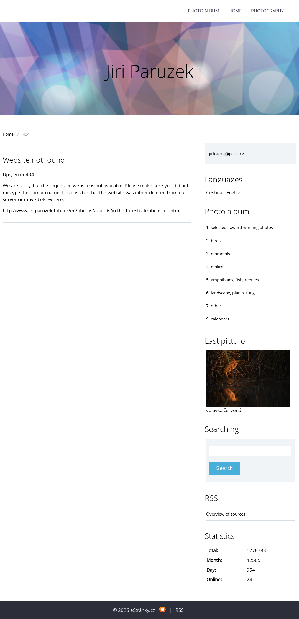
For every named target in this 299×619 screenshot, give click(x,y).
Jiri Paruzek (149, 71)
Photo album (203, 11)
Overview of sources (225, 514)
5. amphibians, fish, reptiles (232, 279)
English (233, 192)
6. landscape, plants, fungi (231, 292)
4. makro (214, 266)
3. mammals (218, 253)
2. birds (213, 240)
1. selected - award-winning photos (239, 227)
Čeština (214, 192)
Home (235, 11)
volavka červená (223, 410)
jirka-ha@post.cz (226, 153)
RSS (179, 610)
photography (267, 11)
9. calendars (217, 319)
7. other (213, 306)
